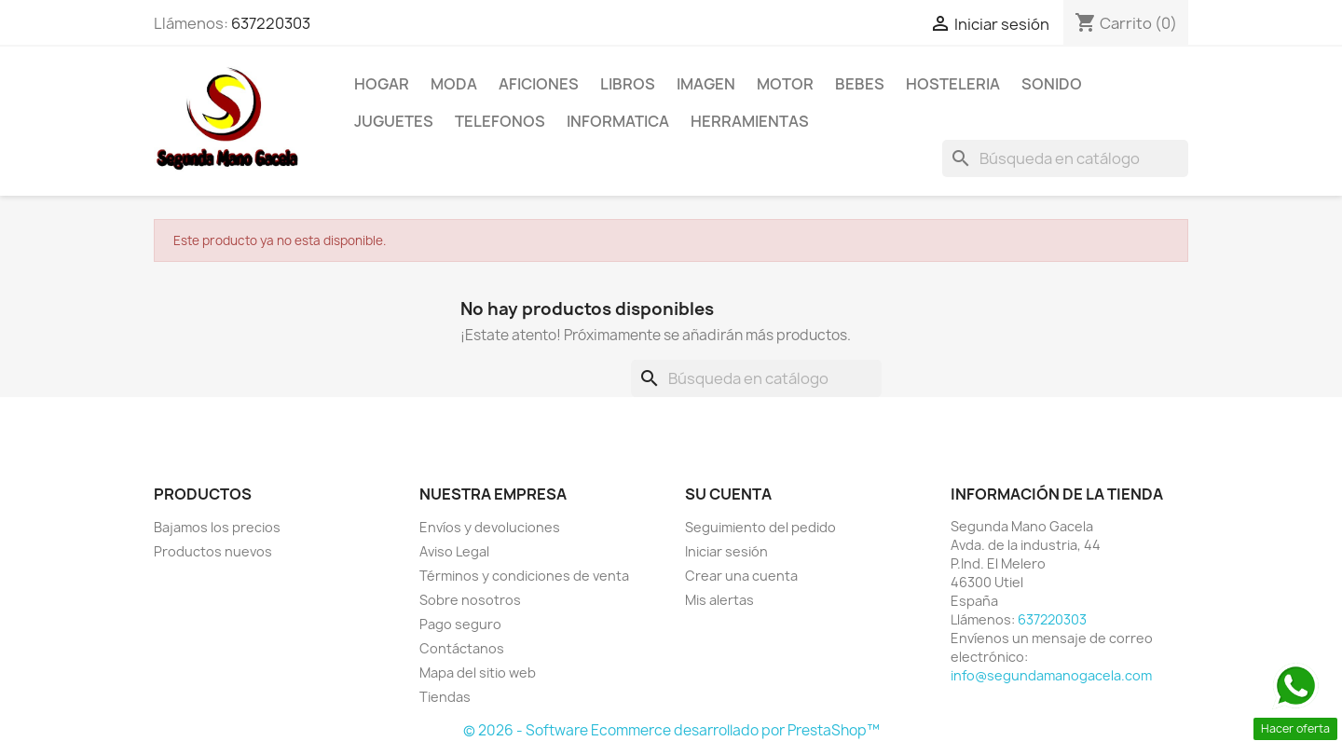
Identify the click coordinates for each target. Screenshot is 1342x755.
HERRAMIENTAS (750, 121)
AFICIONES (539, 84)
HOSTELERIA (953, 84)
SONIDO (1051, 84)
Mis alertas (719, 600)
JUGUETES (393, 121)
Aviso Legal (454, 551)
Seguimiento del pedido (760, 527)
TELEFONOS (500, 121)
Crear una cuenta (741, 575)
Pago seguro (460, 624)
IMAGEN (706, 84)
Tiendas (445, 697)
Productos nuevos (213, 551)
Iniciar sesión (726, 551)
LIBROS (627, 84)
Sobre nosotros (470, 600)
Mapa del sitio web (477, 672)
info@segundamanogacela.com (1051, 675)
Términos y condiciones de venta (524, 575)
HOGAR (381, 84)
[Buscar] (1065, 158)
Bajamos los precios (217, 527)
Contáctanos (461, 648)
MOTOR (785, 84)
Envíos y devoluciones (489, 527)
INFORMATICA (618, 121)
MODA (454, 84)
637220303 (270, 23)
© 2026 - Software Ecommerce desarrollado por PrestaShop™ (671, 730)
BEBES (859, 84)
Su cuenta (728, 494)
